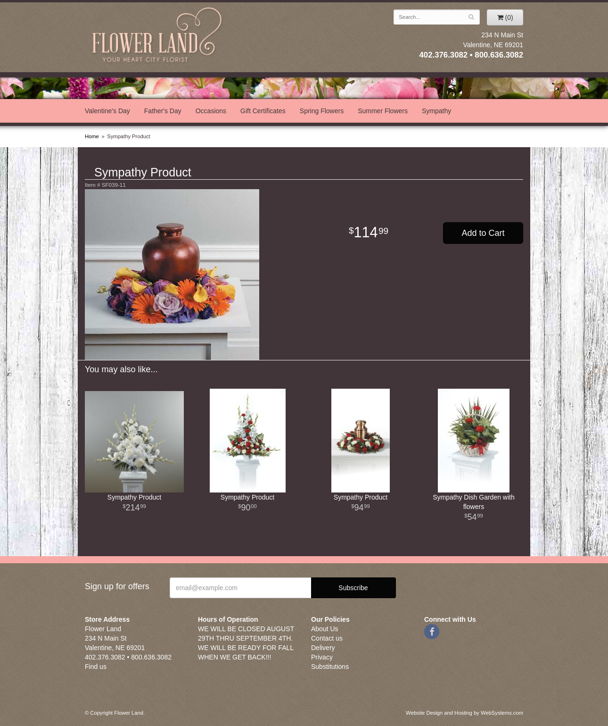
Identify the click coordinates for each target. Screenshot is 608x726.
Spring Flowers (322, 111)
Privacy (322, 657)
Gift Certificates (263, 111)
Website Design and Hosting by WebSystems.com (464, 713)
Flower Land (158, 36)
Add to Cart (482, 233)
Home (92, 136)
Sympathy (436, 111)
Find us (96, 666)
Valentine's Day (107, 111)
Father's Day (162, 111)
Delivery (323, 647)
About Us (324, 629)
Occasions (211, 111)
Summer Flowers (383, 111)
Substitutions (330, 666)
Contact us (327, 638)
